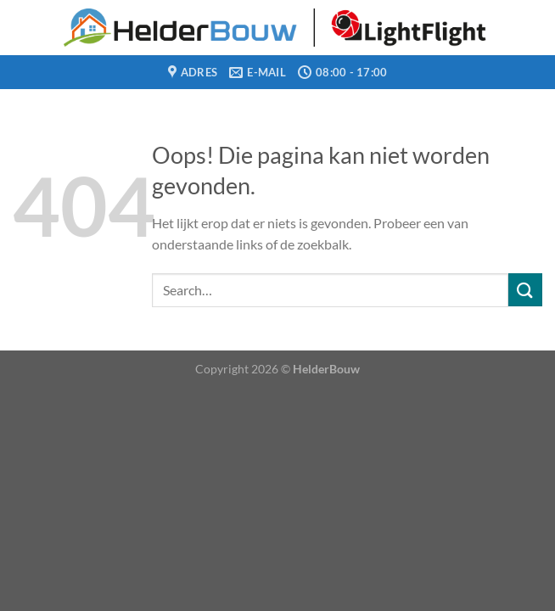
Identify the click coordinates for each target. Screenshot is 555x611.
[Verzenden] (525, 289)
